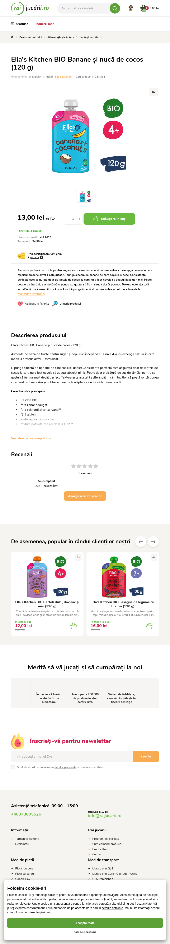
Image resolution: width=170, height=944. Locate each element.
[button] (79, 219)
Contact (97, 854)
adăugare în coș (109, 218)
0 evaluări (35, 77)
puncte (34, 257)
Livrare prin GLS (102, 869)
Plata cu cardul (24, 874)
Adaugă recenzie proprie (85, 496)
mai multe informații (31, 294)
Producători (100, 849)
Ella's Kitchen (63, 77)
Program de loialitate (105, 839)
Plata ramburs (24, 869)
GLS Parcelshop (102, 879)
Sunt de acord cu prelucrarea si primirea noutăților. (60, 767)
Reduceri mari (44, 24)
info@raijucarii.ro (105, 815)
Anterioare (140, 541)
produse (19, 24)
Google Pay (22, 879)
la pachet (146, 756)
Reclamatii (22, 844)
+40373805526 (26, 814)
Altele (153, 541)
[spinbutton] (73, 218)
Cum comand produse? (107, 844)
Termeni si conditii (27, 839)
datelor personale (65, 767)
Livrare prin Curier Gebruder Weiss (114, 874)
